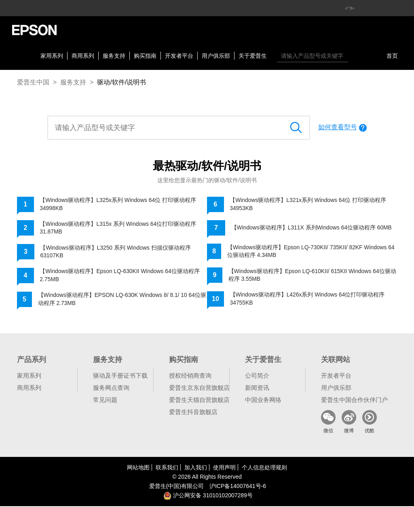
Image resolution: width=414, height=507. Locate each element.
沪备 (237, 487)
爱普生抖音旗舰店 (193, 412)
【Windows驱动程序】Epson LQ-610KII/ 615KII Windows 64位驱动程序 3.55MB (310, 275)
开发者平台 (179, 56)
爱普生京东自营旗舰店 (199, 388)
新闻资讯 (257, 388)
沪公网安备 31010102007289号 (208, 496)
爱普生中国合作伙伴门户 (354, 400)
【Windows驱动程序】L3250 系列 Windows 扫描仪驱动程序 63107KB (116, 252)
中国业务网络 (263, 400)
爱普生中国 (33, 82)
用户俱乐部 (216, 56)
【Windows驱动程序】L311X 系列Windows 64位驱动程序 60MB (312, 228)
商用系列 (83, 56)
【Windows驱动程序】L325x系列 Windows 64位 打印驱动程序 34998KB (118, 204)
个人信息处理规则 (264, 468)
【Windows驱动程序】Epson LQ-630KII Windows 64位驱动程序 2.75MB (120, 276)
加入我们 (195, 468)
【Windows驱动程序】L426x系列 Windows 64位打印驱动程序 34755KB (308, 299)
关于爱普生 (253, 56)
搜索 (356, 56)
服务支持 (114, 56)
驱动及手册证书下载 (120, 376)
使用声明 (224, 468)
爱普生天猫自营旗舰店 (199, 400)
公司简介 (257, 376)
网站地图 (138, 468)
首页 (392, 56)
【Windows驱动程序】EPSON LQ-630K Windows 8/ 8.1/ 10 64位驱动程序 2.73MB (120, 299)
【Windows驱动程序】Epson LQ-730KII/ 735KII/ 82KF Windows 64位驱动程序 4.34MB (311, 251)
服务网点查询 (111, 388)
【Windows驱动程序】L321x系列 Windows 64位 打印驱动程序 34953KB (308, 204)
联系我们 (167, 468)
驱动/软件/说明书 (121, 82)
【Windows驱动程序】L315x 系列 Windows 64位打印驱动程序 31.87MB (118, 228)
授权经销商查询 (190, 376)
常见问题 (105, 400)
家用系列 (51, 56)
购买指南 (145, 56)
